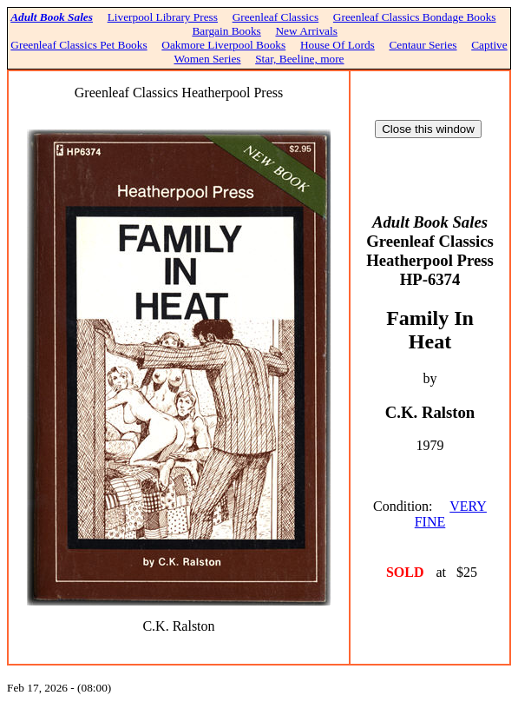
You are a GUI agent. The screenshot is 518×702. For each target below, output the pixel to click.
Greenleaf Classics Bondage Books (414, 16)
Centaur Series (422, 44)
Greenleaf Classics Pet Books (78, 44)
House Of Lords (337, 44)
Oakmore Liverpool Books (223, 44)
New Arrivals (306, 30)
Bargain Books (226, 30)
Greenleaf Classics (276, 16)
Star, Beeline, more (299, 58)
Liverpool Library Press (163, 16)
